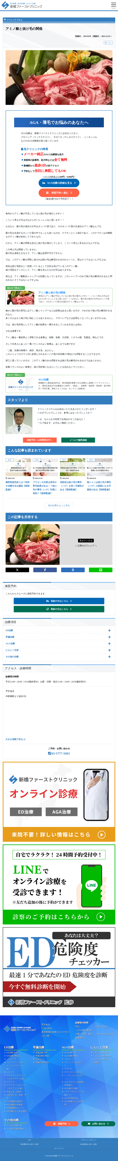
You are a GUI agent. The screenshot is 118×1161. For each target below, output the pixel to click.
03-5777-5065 (60, 753)
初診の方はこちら (59, 601)
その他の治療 (12, 656)
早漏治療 (10, 637)
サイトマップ (59, 1148)
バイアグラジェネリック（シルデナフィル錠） (16, 1065)
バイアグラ (11, 1059)
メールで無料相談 (78, 440)
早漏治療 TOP (41, 1053)
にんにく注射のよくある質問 (102, 1061)
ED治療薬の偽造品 (15, 1101)
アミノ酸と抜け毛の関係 (51, 292)
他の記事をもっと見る (59, 505)
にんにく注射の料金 (101, 1056)
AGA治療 (43, 379)
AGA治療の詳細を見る (59, 183)
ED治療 (9, 630)
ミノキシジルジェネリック (73, 1077)
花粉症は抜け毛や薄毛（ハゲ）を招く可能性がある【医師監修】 (72, 486)
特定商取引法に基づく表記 (29, 1144)
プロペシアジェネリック (73, 1064)
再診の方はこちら (59, 609)
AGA (109, 43)
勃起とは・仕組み (14, 1092)
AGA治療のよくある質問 (74, 1103)
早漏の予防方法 (42, 1062)
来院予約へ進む (59, 192)
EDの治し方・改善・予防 (17, 1096)
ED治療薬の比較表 (15, 1105)
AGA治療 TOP (70, 1053)
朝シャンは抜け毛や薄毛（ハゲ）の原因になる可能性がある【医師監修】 (99, 486)
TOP (29, 1140)
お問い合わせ (98, 1124)
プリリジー (40, 1059)
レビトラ (10, 1072)
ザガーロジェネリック (73, 1072)
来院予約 (62, 1124)
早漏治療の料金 (42, 1056)
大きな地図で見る (14, 739)
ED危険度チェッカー (16, 1108)
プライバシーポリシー (88, 1140)
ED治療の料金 (13, 1056)
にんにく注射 (12, 650)
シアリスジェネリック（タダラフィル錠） (16, 1086)
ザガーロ (68, 1069)
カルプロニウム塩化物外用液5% (73, 1083)
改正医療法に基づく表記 (88, 1144)
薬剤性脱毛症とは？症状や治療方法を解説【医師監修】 (18, 486)
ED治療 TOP (12, 1053)
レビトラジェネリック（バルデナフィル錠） (16, 1077)
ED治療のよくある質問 (17, 1111)
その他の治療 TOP (14, 1125)
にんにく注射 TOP (101, 1053)
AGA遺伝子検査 (71, 1088)
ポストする (85, 540)
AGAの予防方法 (71, 1098)
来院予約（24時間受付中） (40, 440)
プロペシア (69, 1059)
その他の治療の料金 (15, 1129)
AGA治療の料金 (71, 1056)
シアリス (10, 1082)
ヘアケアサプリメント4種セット (74, 1093)
